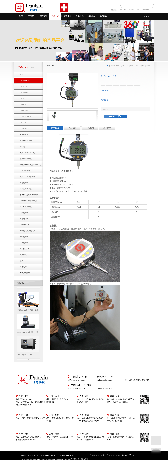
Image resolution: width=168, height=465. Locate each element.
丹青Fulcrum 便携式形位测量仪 (28, 310)
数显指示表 (145, 66)
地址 (109, 418)
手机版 (109, 455)
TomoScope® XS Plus (24, 355)
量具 (138, 66)
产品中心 (130, 66)
